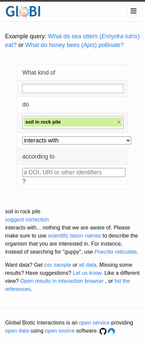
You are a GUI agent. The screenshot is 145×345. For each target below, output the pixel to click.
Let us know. (88, 273)
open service (94, 323)
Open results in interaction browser (62, 281)
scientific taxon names (74, 236)
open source (60, 331)
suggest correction (27, 219)
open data (17, 331)
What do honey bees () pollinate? (74, 45)
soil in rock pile (22, 211)
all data (87, 265)
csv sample (57, 265)
